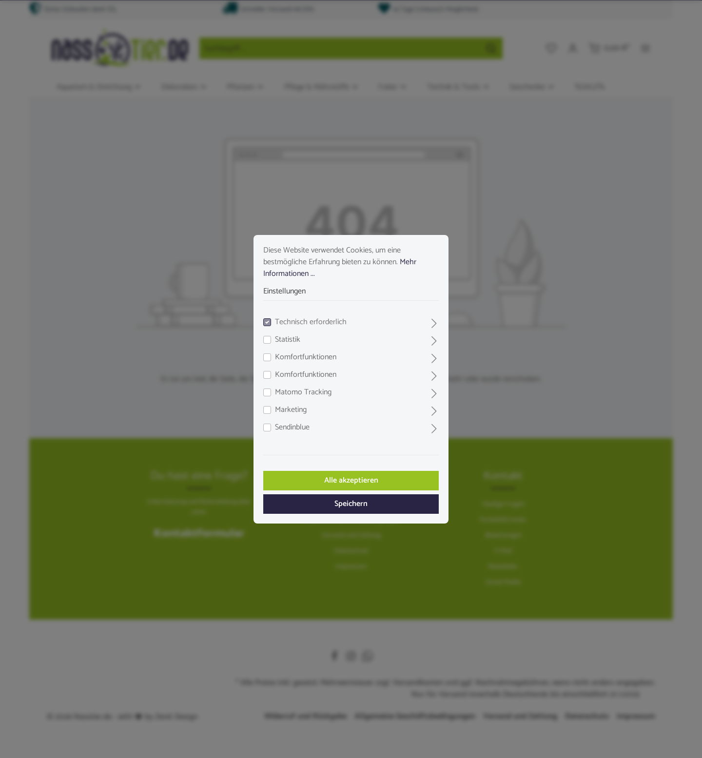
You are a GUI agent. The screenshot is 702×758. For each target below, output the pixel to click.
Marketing (291, 410)
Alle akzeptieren (351, 480)
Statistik (287, 340)
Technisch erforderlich (311, 322)
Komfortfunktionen (305, 357)
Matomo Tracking (303, 392)
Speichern (351, 503)
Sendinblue (292, 427)
